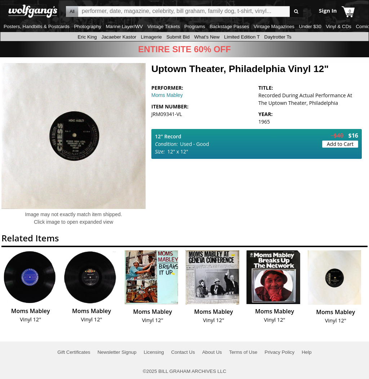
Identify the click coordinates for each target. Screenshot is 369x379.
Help (306, 352)
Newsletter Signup (116, 352)
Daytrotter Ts (277, 37)
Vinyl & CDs (338, 26)
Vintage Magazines (274, 26)
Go (296, 11)
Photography (87, 26)
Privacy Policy (279, 352)
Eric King (87, 37)
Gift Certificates (73, 352)
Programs (194, 26)
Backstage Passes (229, 26)
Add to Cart (340, 144)
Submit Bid (178, 37)
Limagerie (151, 37)
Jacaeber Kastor (118, 37)
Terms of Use (243, 352)
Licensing (154, 352)
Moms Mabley (167, 95)
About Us (212, 352)
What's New (207, 37)
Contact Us (183, 352)
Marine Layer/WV (124, 26)
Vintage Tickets (163, 26)
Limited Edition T (242, 37)
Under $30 (310, 26)
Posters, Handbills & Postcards (37, 26)
